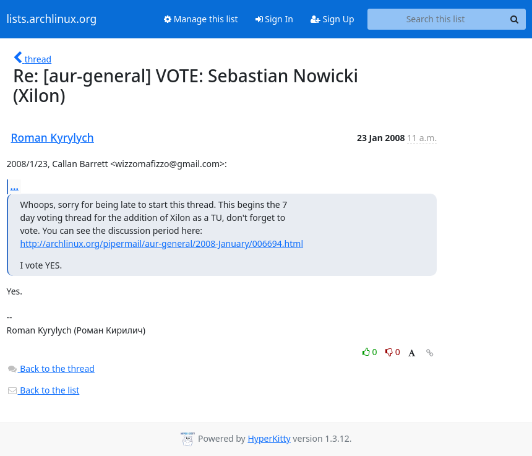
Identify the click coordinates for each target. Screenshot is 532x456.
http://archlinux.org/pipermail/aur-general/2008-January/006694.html (162, 243)
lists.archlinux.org (52, 19)
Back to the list (43, 390)
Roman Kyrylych (52, 137)
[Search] (515, 19)
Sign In (274, 19)
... (15, 186)
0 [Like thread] (371, 352)
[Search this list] (435, 19)
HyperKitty (268, 438)
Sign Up (332, 19)
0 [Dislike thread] (392, 352)
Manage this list (201, 19)
